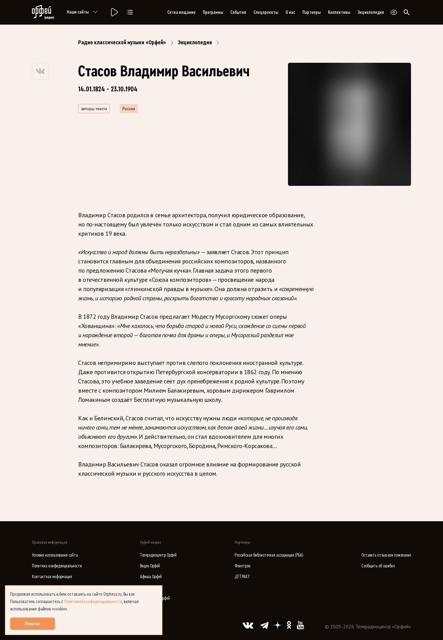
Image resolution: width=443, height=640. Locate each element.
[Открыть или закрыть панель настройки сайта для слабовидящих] (394, 12)
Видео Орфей (150, 566)
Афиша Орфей (151, 576)
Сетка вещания (181, 12)
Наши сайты (83, 12)
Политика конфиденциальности (57, 566)
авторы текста (94, 108)
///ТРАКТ (242, 576)
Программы (213, 12)
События (238, 12)
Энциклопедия (370, 12)
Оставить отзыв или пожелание (386, 555)
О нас (290, 12)
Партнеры (311, 12)
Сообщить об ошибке (378, 566)
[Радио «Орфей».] (114, 12)
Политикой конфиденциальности (93, 601)
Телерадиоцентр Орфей (158, 555)
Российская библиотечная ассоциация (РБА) (269, 555)
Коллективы (339, 12)
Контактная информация (52, 576)
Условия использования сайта (55, 555)
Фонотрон (242, 566)
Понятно (32, 623)
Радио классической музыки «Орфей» (122, 42)
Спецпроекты (265, 12)
